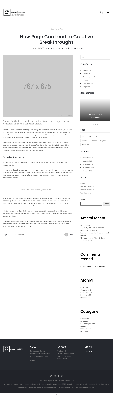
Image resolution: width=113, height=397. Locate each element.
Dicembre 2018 (88, 164)
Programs (78, 48)
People (85, 80)
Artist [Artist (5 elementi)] (89, 137)
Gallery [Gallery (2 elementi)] (94, 141)
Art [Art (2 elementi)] (83, 137)
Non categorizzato (89, 77)
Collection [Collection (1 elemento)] (85, 141)
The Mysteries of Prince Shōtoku (92, 238)
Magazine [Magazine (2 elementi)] (103, 141)
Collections (87, 70)
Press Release (66, 48)
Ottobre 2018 (87, 171)
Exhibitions (86, 73)
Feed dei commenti (87, 190)
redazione (52, 48)
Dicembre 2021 (88, 158)
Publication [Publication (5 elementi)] (85, 145)
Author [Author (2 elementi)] (97, 137)
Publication (20, 234)
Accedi (82, 183)
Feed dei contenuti (87, 186)
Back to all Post (57, 29)
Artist (11, 234)
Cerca (82, 199)
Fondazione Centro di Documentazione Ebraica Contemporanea (19, 3)
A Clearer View (86, 240)
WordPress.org (85, 193)
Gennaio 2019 (87, 161)
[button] (95, 3)
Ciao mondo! (95, 117)
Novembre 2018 (88, 168)
